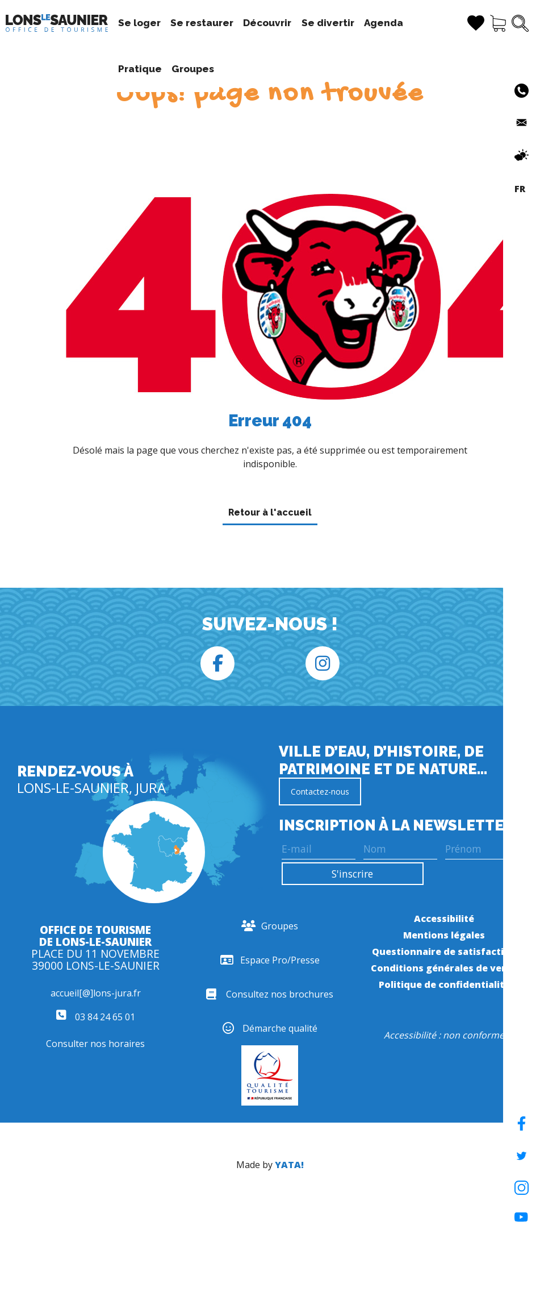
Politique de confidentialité (444, 984)
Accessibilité (444, 918)
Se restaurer (191, 22)
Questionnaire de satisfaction (444, 951)
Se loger (128, 22)
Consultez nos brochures (269, 994)
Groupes (128, 68)
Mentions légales (444, 935)
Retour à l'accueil (270, 512)
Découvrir (256, 22)
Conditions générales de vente (444, 968)
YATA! (289, 1164)
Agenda (372, 22)
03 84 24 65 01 (95, 1017)
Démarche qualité (270, 1028)
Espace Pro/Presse (270, 960)
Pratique (424, 22)
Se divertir (317, 22)
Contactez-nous (320, 791)
